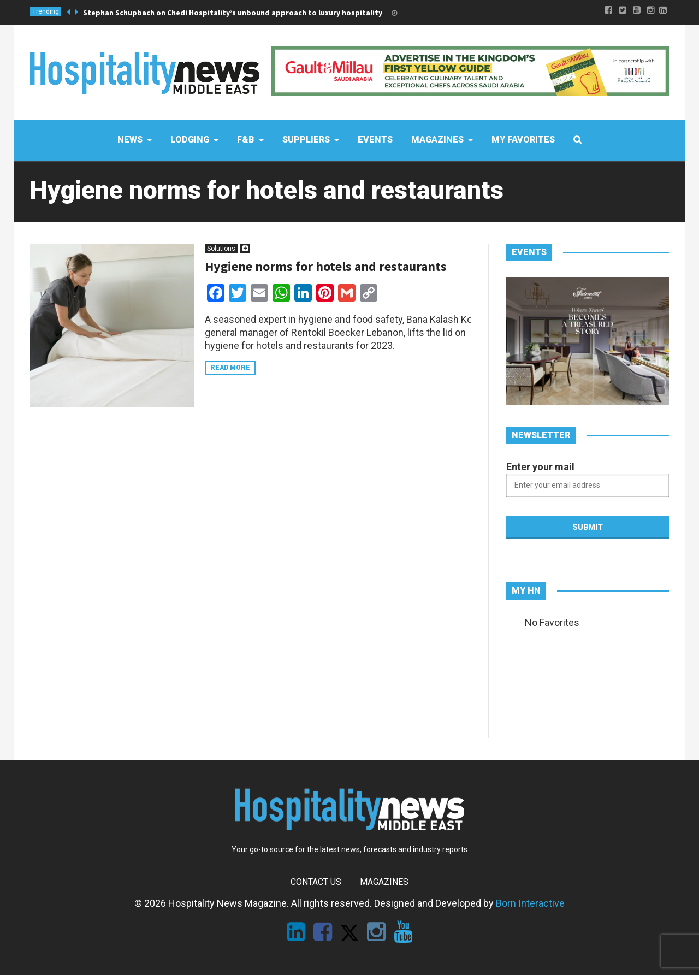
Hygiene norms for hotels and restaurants (326, 266)
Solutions (221, 248)
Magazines (384, 882)
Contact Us (316, 882)
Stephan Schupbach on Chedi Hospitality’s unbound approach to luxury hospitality (232, 12)
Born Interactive (530, 903)
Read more (230, 367)
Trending (45, 11)
